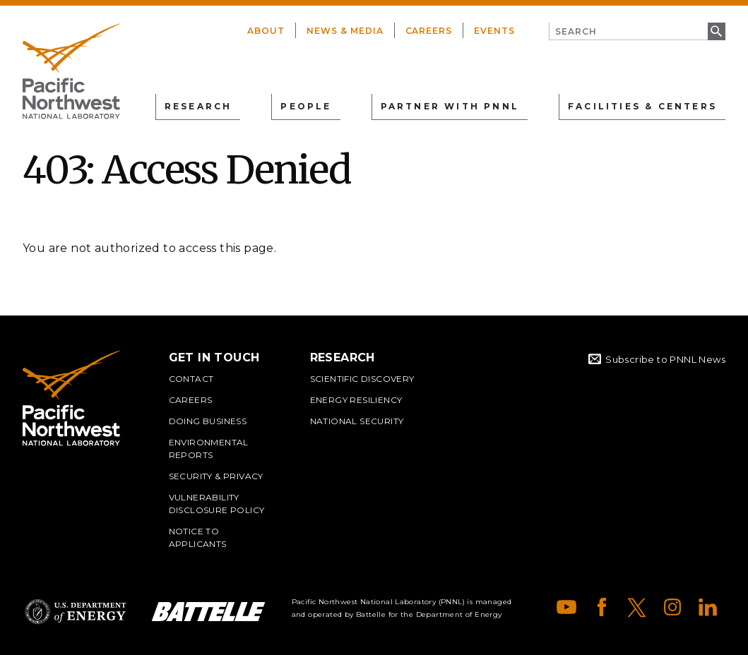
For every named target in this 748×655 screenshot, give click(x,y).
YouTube (566, 607)
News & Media (345, 30)
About (266, 30)
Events (494, 30)
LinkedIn (708, 607)
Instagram (672, 607)
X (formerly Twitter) (637, 607)
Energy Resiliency (356, 400)
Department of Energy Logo (76, 611)
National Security (357, 421)
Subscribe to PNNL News (665, 359)
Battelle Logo (208, 611)
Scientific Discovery (362, 378)
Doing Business (208, 421)
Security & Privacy (216, 476)
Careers (429, 30)
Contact (191, 378)
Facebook (602, 607)
